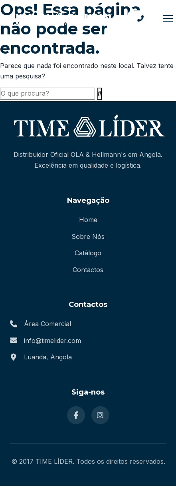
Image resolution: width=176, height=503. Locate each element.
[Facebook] (76, 415)
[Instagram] (100, 415)
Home (88, 220)
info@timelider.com (52, 341)
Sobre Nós (88, 236)
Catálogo (88, 253)
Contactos (88, 270)
